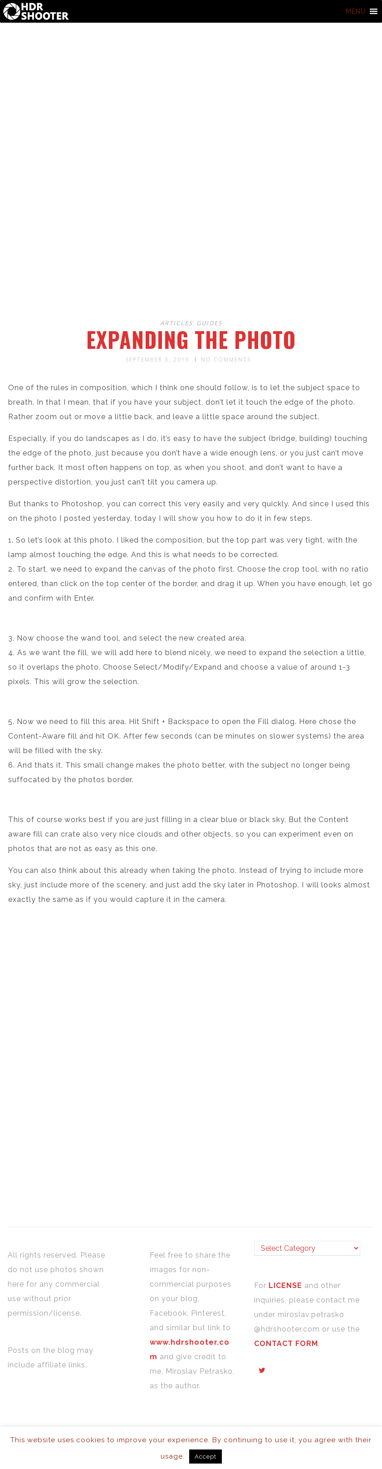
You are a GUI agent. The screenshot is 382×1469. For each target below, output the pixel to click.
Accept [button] (205, 1456)
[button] (356, 11)
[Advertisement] (192, 239)
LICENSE (286, 1285)
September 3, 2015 (158, 359)
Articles (176, 323)
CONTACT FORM (286, 1343)
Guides (209, 323)
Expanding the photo (191, 339)
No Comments (226, 359)
